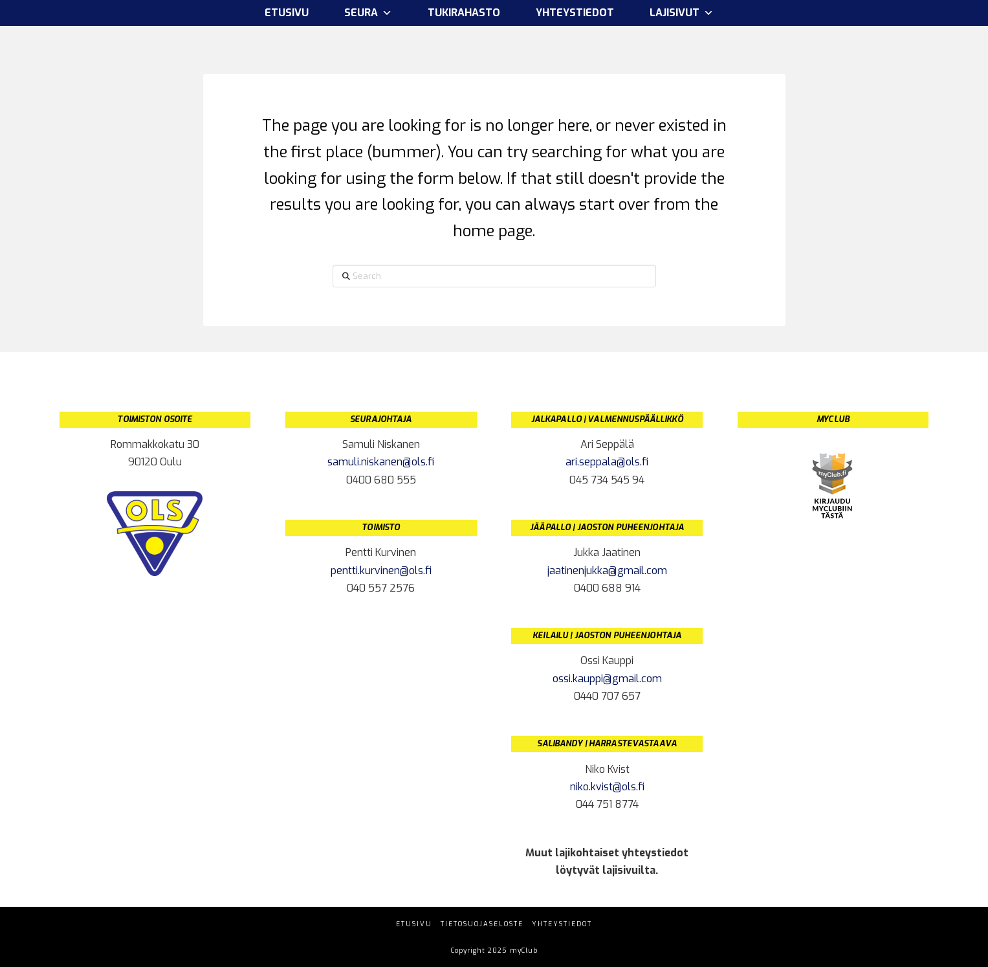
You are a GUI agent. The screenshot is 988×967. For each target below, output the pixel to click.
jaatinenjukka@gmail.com (607, 570)
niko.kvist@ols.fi (607, 787)
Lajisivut (682, 13)
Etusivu (287, 12)
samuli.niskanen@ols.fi (380, 462)
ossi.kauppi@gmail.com (607, 678)
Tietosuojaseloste (482, 924)
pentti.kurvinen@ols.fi (381, 570)
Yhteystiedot (575, 12)
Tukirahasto (464, 12)
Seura (368, 13)
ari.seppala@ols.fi (606, 462)
